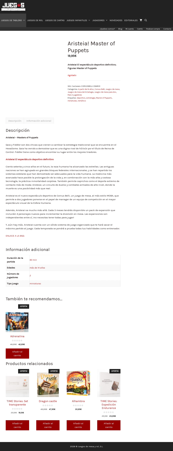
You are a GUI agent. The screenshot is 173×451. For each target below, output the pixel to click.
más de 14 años (37, 267)
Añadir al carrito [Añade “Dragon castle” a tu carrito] (48, 425)
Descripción (14, 120)
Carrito (140, 29)
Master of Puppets (104, 98)
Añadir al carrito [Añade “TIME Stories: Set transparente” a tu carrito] (17, 425)
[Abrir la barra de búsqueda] (145, 20)
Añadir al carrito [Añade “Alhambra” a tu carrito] (78, 425)
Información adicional (38, 120)
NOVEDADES (116, 20)
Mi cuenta (130, 29)
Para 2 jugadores (75, 95)
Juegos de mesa (112, 89)
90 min (33, 259)
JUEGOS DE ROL (35, 20)
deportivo (81, 98)
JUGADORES (100, 20)
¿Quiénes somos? (107, 29)
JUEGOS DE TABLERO (13, 20)
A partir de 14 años (86, 89)
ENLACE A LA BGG (15, 235)
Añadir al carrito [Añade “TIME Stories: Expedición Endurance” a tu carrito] (109, 425)
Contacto (167, 29)
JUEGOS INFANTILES (79, 20)
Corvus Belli (100, 89)
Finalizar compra (153, 29)
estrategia (90, 98)
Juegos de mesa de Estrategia (80, 92)
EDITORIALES (131, 20)
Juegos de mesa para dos (105, 92)
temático (82, 101)
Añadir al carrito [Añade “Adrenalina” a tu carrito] (17, 353)
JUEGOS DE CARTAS (55, 20)
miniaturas (72, 101)
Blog (120, 29)
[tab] (15, 121)
